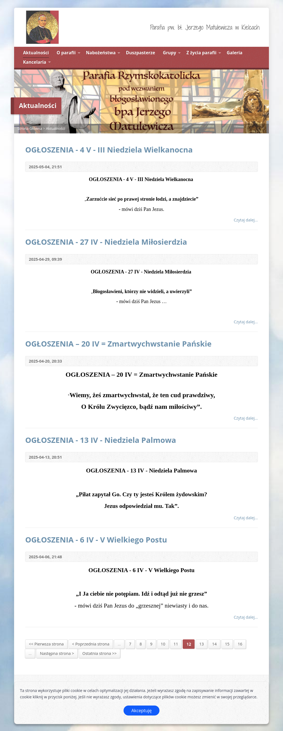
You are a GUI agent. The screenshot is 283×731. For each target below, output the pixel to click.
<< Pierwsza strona (46, 644)
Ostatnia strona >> (99, 653)
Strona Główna (29, 128)
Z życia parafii (201, 53)
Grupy (169, 53)
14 (214, 644)
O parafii (66, 53)
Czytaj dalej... (246, 220)
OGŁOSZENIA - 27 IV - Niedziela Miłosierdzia (106, 242)
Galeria (234, 53)
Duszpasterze (140, 53)
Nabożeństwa (101, 53)
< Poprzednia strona (90, 644)
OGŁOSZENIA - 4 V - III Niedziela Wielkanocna (109, 149)
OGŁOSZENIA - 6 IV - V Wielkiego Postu (96, 539)
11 (176, 644)
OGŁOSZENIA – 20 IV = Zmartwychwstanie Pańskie (118, 344)
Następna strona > (57, 653)
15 (227, 644)
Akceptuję (141, 710)
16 (240, 644)
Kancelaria (34, 62)
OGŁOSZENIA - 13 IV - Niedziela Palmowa (100, 440)
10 (163, 644)
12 (188, 644)
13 (201, 644)
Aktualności (36, 53)
